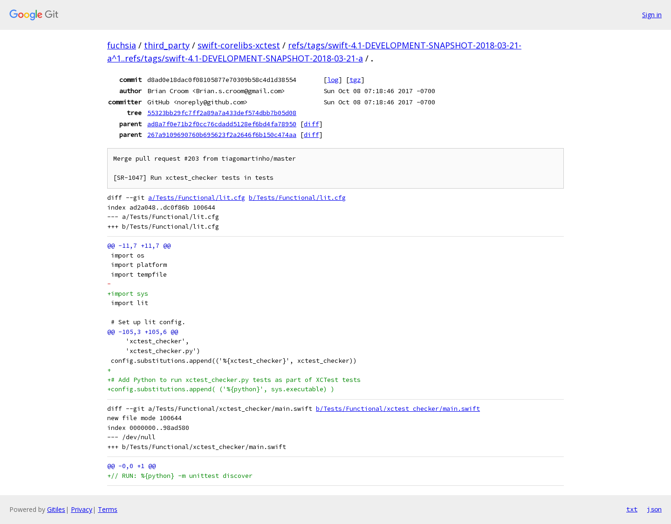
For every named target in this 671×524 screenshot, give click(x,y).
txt (631, 509)
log (332, 79)
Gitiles (56, 509)
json (654, 509)
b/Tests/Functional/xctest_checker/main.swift (398, 409)
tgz (355, 79)
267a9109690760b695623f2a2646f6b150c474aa (221, 134)
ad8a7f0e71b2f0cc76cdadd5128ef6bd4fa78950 (221, 124)
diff (311, 124)
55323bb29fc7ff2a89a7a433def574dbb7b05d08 (221, 113)
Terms (107, 509)
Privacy (81, 509)
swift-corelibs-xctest (239, 45)
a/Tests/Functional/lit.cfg (196, 198)
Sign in (652, 14)
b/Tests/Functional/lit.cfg (297, 198)
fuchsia (121, 45)
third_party (167, 45)
